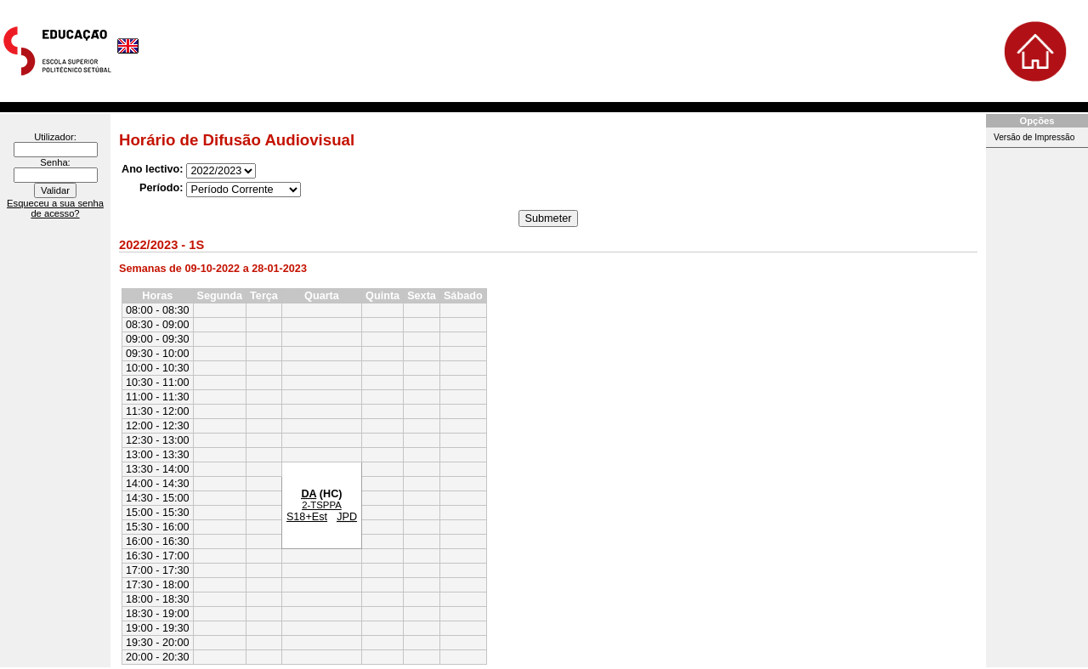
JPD (347, 517)
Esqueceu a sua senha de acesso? (55, 208)
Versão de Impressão (1034, 137)
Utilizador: (55, 137)
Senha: (55, 162)
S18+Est (306, 517)
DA (308, 494)
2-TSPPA (322, 505)
